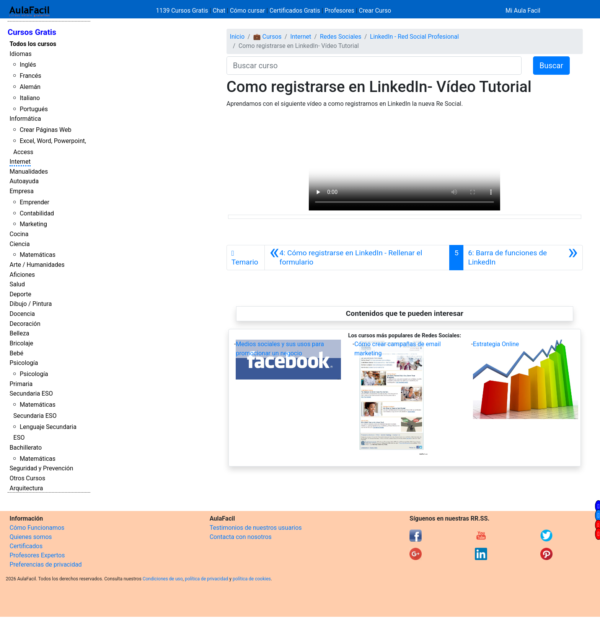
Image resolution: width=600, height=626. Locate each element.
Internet (20, 161)
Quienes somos (31, 537)
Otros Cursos (27, 478)
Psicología (24, 362)
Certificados (26, 546)
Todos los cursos (33, 44)
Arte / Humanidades (37, 264)
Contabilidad (37, 213)
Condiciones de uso (163, 579)
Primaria (21, 384)
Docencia (22, 313)
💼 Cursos (267, 36)
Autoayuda (24, 181)
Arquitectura (26, 488)
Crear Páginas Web (45, 129)
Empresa (22, 191)
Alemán (30, 86)
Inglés (28, 64)
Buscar (551, 65)
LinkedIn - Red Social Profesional (414, 36)
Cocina (19, 234)
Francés (30, 75)
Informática (25, 118)
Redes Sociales (340, 36)
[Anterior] (357, 257)
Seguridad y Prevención (41, 468)
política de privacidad (206, 579)
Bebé (16, 353)
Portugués (34, 109)
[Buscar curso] (374, 65)
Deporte (20, 294)
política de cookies (252, 579)
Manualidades (29, 171)
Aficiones (22, 274)
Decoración (25, 323)
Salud (17, 284)
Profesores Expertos (37, 555)
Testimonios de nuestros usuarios (256, 527)
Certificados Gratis (294, 10)
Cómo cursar (247, 10)
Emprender (34, 202)
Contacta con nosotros (241, 537)
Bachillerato (26, 447)
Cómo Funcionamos (37, 527)
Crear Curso (375, 10)
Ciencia (20, 244)
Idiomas (20, 54)
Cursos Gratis (32, 32)
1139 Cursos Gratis (183, 10)
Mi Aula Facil (522, 10)
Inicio (237, 36)
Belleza (19, 333)
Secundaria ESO (31, 393)
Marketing (33, 224)
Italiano (30, 98)
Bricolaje (21, 343)
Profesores (339, 10)
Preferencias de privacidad (46, 564)
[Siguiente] (523, 257)
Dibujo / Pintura (31, 303)
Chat (219, 10)
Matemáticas (37, 254)
